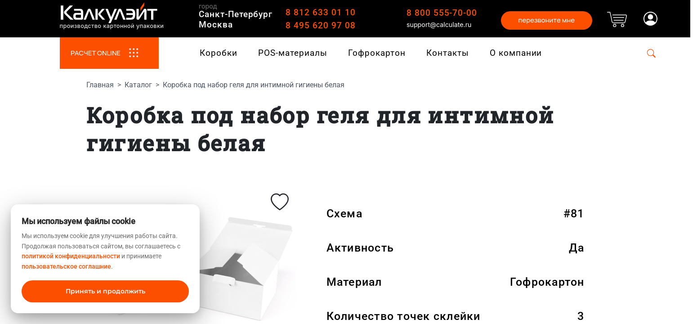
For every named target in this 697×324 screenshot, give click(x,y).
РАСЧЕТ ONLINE (109, 53)
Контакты (447, 53)
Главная (100, 85)
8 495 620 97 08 (320, 25)
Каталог (138, 85)
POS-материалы (292, 53)
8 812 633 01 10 (320, 12)
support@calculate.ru (439, 24)
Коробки (218, 53)
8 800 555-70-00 (442, 13)
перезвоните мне (546, 20)
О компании (516, 53)
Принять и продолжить (105, 291)
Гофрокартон (376, 53)
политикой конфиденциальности (71, 256)
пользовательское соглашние (66, 266)
